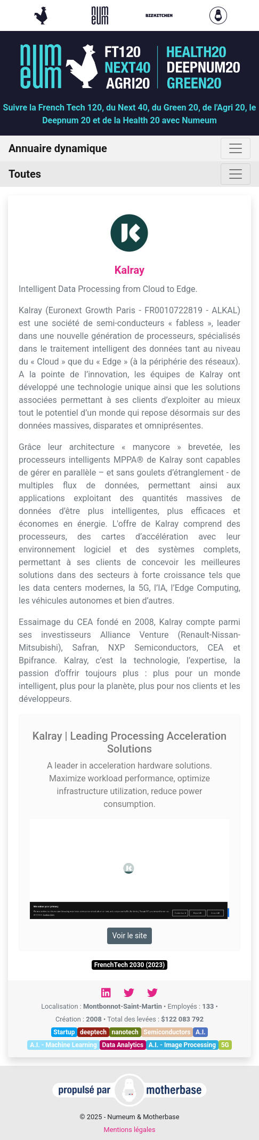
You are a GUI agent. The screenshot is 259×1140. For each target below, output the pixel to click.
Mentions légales (129, 1130)
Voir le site (129, 935)
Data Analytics (123, 1045)
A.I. (201, 1032)
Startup (64, 1032)
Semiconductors (166, 1032)
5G (225, 1045)
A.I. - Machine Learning (63, 1045)
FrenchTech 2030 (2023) (129, 965)
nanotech (125, 1032)
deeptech (93, 1032)
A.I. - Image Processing (182, 1045)
